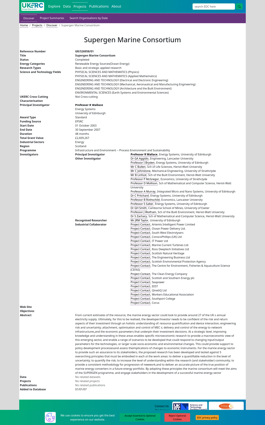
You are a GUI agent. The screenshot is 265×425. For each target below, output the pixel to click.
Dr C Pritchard (140, 195)
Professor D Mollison (144, 183)
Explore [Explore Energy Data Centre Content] (54, 6)
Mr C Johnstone (140, 171)
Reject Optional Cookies (177, 417)
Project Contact (140, 224)
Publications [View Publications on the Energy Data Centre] (99, 6)
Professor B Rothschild (145, 200)
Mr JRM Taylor (139, 220)
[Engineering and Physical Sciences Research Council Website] (226, 406)
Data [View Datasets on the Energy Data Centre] (67, 6)
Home (24, 25)
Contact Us (162, 406)
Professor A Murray (143, 191)
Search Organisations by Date (89, 18)
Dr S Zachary (139, 216)
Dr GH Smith (139, 208)
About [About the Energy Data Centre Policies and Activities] (116, 6)
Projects (37, 25)
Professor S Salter (142, 204)
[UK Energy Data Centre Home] (32, 6)
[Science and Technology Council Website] (190, 406)
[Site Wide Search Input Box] (213, 6)
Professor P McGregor (145, 179)
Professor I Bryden (142, 163)
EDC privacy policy (207, 417)
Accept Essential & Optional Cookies (140, 417)
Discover (28, 18)
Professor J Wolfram (143, 212)
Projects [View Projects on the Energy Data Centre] (79, 6)
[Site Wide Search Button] (239, 6)
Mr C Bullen (138, 167)
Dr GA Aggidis (139, 158)
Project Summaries (52, 18)
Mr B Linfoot (139, 175)
